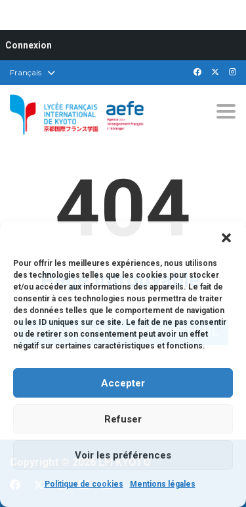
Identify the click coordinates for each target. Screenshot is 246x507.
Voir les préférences (123, 455)
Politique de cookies (84, 484)
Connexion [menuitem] (28, 45)
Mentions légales (162, 484)
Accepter (123, 383)
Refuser (123, 419)
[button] (226, 237)
